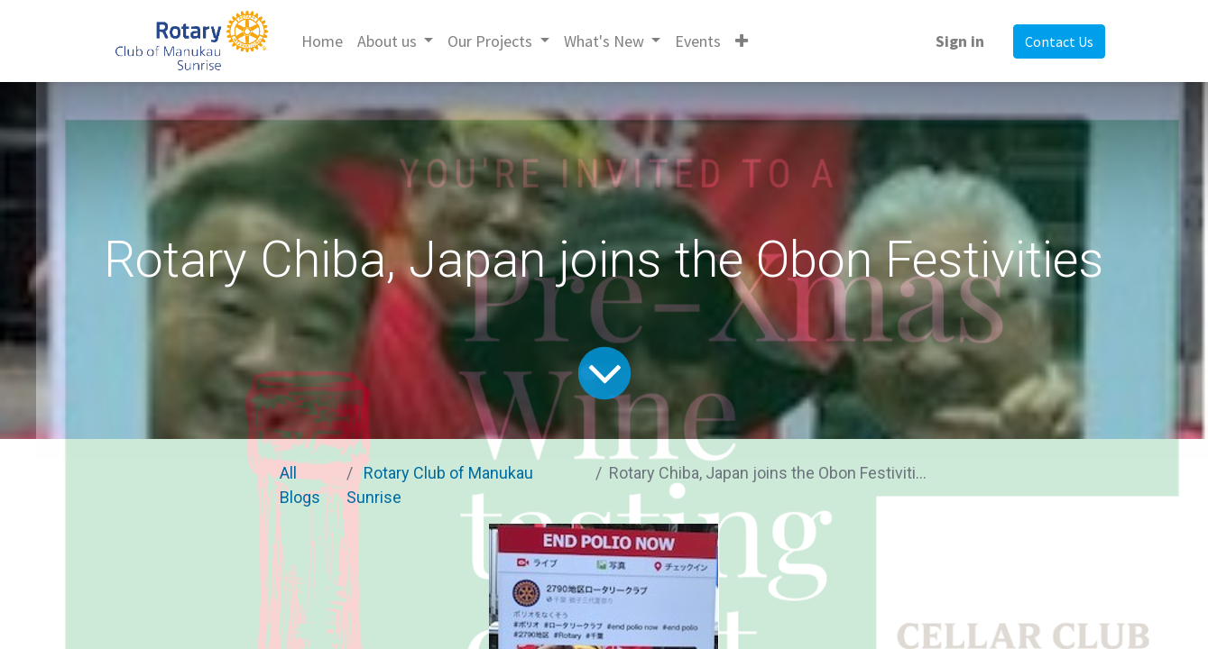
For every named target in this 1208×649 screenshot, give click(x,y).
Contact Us (1059, 41)
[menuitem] (322, 41)
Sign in (960, 41)
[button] (741, 41)
